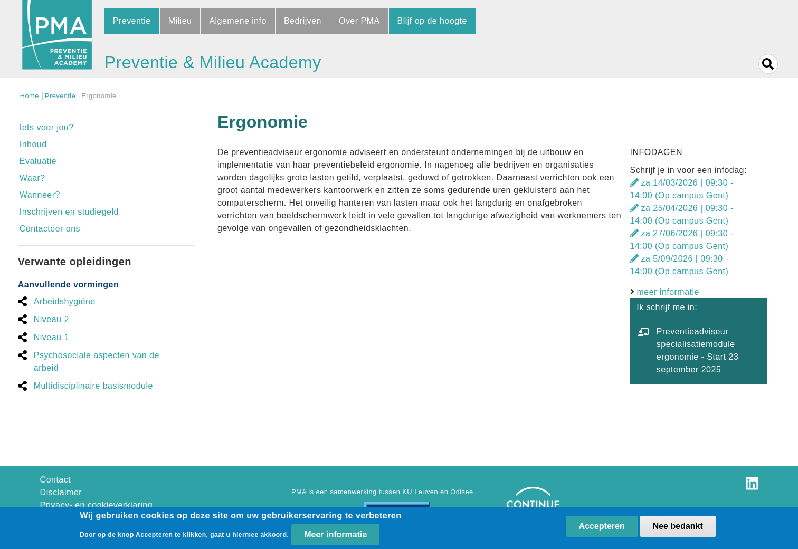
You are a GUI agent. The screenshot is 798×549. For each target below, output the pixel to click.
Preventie (132, 20)
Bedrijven (302, 20)
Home (29, 96)
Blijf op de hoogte (432, 20)
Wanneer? (40, 194)
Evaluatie (38, 161)
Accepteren (602, 527)
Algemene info (238, 20)
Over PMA (359, 20)
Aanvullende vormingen (68, 284)
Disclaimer (61, 492)
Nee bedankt (678, 527)
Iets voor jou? (47, 127)
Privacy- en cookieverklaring (96, 504)
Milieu (180, 20)
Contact (55, 479)
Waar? (32, 178)
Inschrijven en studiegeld (69, 211)
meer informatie (668, 291)
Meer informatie (335, 535)
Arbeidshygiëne (65, 301)
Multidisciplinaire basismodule (93, 385)
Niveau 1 (51, 337)
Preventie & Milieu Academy (212, 62)
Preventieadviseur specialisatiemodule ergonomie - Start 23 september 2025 (697, 350)
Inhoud (33, 144)
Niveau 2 (51, 319)
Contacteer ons (50, 228)
